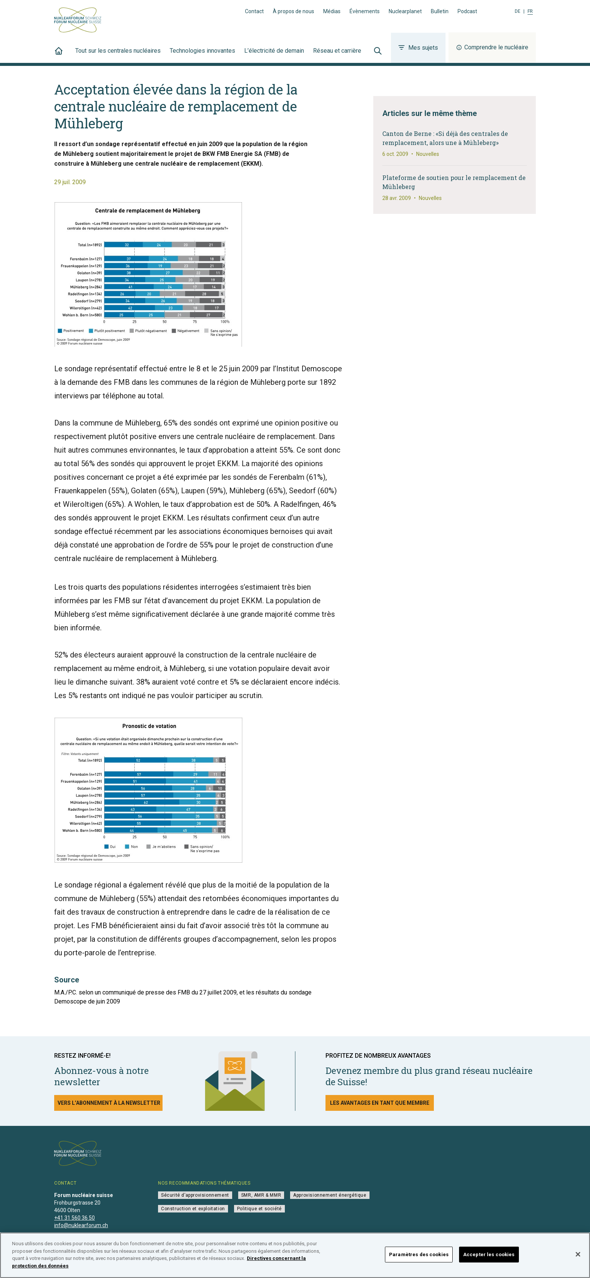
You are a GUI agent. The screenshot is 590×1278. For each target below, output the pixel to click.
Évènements (365, 11)
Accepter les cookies (489, 1257)
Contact (254, 11)
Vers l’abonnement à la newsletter (109, 1103)
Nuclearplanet (405, 11)
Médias (332, 11)
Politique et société (259, 1208)
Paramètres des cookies (419, 1257)
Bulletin (440, 11)
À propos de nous (293, 11)
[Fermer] (578, 1257)
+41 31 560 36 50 (74, 1218)
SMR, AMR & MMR (261, 1195)
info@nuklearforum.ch (81, 1225)
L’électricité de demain (274, 55)
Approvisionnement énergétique (329, 1195)
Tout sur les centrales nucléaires (118, 55)
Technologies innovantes (202, 55)
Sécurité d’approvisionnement (195, 1195)
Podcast (467, 11)
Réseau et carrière (337, 55)
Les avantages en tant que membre (379, 1103)
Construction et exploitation (193, 1208)
